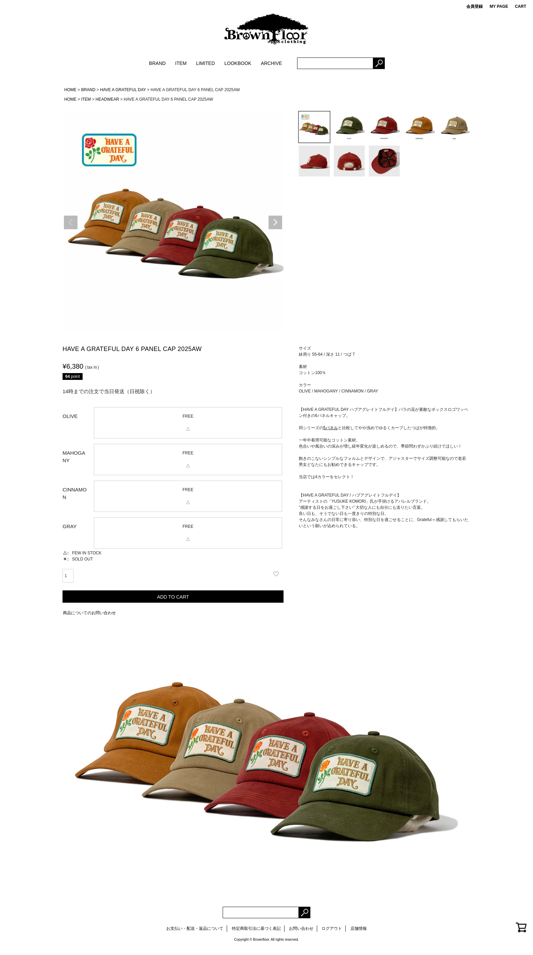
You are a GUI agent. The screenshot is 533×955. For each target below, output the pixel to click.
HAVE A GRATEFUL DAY (123, 89)
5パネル (330, 427)
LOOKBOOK (237, 63)
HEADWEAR (107, 99)
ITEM (180, 63)
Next (275, 222)
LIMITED (205, 63)
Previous (71, 222)
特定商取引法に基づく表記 (256, 928)
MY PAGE (498, 6)
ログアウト (332, 928)
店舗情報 (358, 928)
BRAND (157, 63)
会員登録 (474, 6)
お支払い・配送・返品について (194, 928)
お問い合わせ (301, 928)
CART (520, 6)
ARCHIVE (271, 63)
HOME (70, 89)
